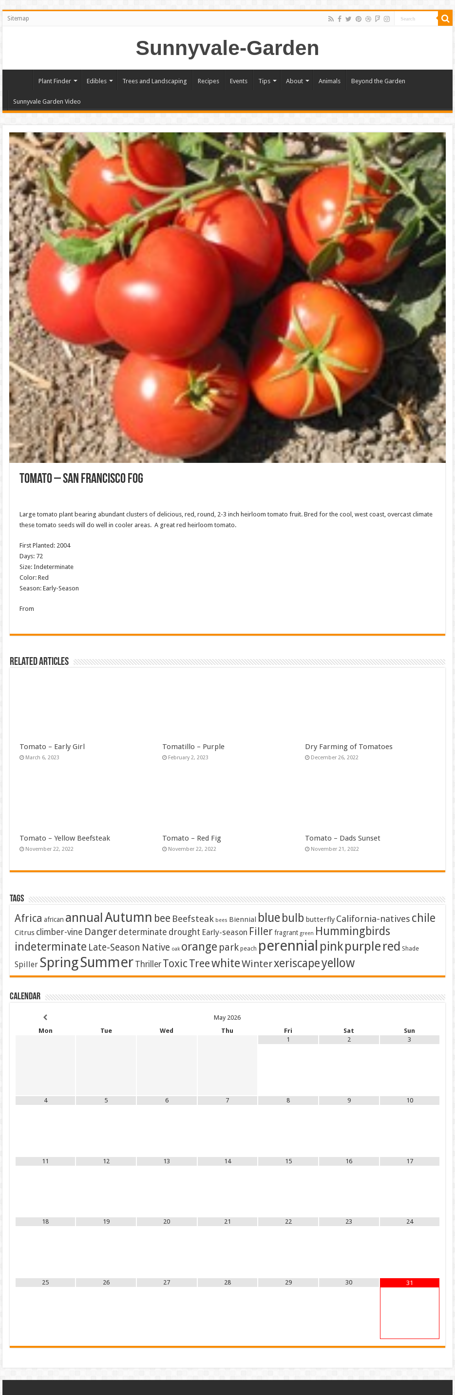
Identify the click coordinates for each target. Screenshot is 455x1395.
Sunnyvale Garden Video (47, 101)
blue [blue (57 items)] (269, 918)
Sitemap (18, 18)
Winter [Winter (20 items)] (257, 964)
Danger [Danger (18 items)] (100, 931)
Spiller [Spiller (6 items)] (26, 964)
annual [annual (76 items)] (84, 917)
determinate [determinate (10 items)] (142, 932)
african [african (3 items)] (54, 919)
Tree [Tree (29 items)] (199, 963)
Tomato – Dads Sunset (342, 838)
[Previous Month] (46, 1017)
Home (20, 80)
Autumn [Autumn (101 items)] (128, 917)
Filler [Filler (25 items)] (261, 931)
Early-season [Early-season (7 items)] (224, 932)
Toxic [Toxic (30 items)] (175, 963)
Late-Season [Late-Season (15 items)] (114, 947)
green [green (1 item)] (307, 933)
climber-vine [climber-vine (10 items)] (59, 932)
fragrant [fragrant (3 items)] (286, 932)
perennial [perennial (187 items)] (288, 945)
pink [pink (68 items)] (331, 946)
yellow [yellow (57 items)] (338, 963)
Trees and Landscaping (154, 81)
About (294, 81)
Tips (264, 81)
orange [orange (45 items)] (199, 947)
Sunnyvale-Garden (228, 47)
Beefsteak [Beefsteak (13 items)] (193, 919)
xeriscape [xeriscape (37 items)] (297, 963)
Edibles (97, 81)
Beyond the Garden (378, 81)
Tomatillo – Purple (193, 746)
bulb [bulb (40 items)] (293, 918)
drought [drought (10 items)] (184, 932)
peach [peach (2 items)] (248, 948)
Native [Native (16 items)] (156, 947)
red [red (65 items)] (391, 946)
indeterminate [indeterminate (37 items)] (51, 946)
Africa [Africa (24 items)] (28, 918)
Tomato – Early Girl (52, 746)
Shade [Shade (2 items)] (410, 948)
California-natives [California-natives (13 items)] (373, 919)
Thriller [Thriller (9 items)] (148, 964)
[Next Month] (410, 1017)
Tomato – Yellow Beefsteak (64, 838)
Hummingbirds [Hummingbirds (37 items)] (352, 931)
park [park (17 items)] (229, 947)
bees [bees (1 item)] (221, 920)
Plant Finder (54, 81)
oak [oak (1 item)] (175, 949)
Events (238, 81)
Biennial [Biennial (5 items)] (242, 919)
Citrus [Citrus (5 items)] (25, 932)
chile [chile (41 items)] (424, 918)
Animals (330, 81)
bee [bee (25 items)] (162, 918)
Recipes (208, 81)
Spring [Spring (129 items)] (58, 962)
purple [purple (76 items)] (362, 946)
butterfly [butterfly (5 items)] (320, 919)
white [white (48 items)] (225, 963)
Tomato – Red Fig (191, 838)
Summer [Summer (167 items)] (106, 962)
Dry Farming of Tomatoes (349, 746)
